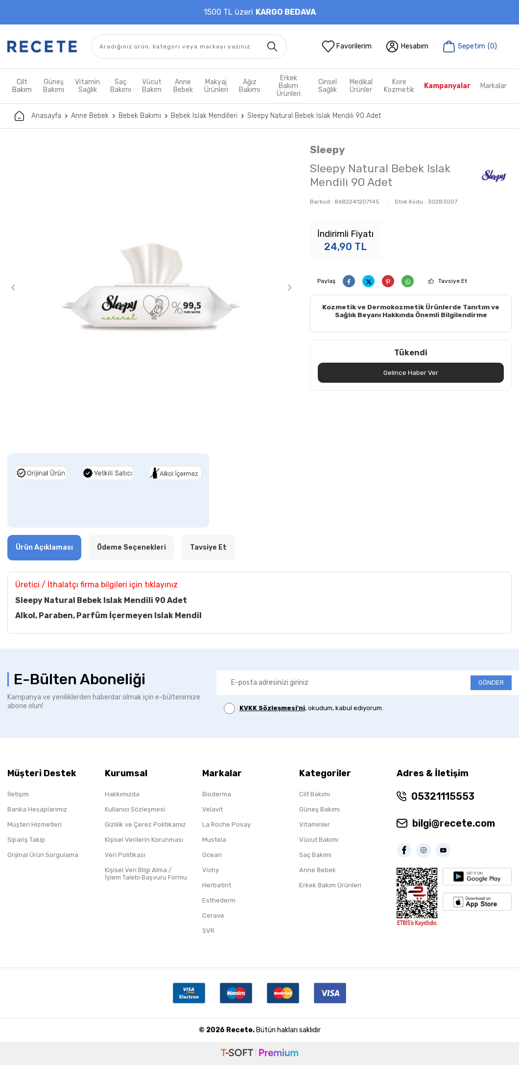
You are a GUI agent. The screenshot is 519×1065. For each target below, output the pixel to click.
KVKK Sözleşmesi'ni (272, 708)
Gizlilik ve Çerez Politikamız (145, 824)
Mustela (214, 839)
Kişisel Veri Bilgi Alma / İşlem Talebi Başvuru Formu (146, 873)
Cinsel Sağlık (327, 86)
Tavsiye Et (452, 281)
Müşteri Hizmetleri (34, 824)
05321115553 (442, 796)
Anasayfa (38, 116)
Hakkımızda (122, 794)
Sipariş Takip (26, 839)
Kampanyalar (447, 86)
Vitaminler (314, 824)
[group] (151, 287)
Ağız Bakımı (249, 86)
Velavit (212, 809)
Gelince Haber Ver (411, 373)
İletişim (18, 794)
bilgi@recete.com (453, 823)
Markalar (493, 86)
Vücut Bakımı (318, 839)
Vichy (210, 870)
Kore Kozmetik (399, 86)
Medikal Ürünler (361, 86)
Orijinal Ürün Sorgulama (42, 854)
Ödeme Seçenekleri (131, 547)
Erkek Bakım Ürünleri (289, 86)
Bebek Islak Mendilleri (204, 116)
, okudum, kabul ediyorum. (303, 708)
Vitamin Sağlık (87, 86)
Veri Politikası (125, 854)
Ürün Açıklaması (44, 547)
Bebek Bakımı (139, 116)
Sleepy (327, 149)
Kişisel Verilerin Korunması (144, 839)
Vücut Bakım (152, 86)
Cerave (213, 915)
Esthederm (219, 900)
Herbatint (216, 885)
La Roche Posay (226, 824)
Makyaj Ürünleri (216, 86)
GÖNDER (491, 682)
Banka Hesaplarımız (37, 809)
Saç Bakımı (120, 86)
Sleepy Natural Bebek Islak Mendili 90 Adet (314, 116)
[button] (13, 287)
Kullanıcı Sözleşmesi (135, 809)
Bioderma (216, 794)
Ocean (212, 854)
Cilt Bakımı (314, 794)
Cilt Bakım (22, 86)
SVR (208, 930)
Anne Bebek (183, 86)
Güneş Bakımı (53, 86)
